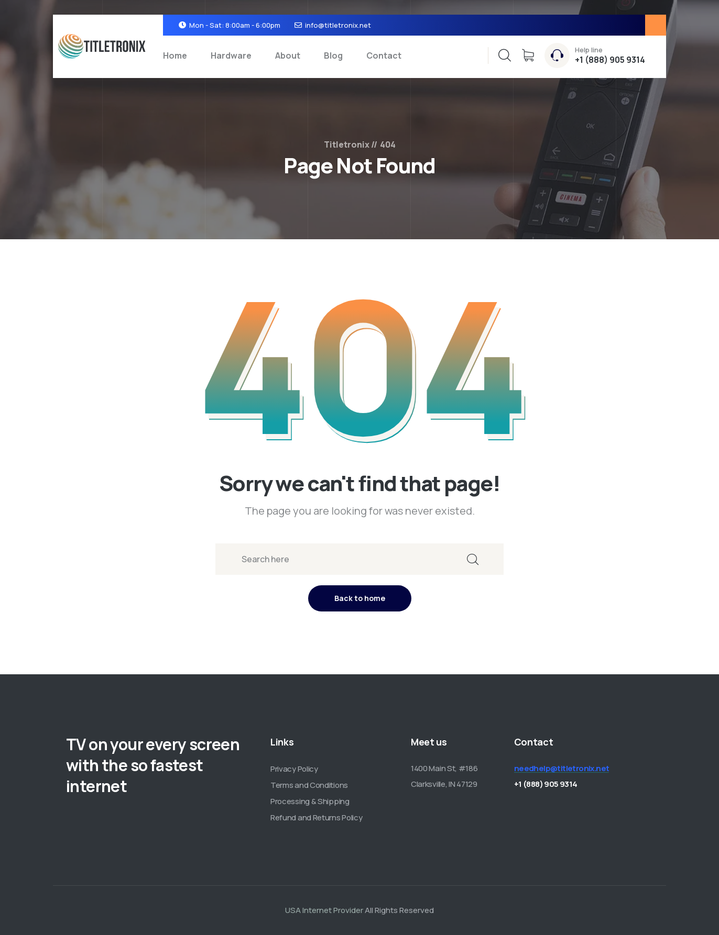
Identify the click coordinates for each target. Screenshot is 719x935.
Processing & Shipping (310, 801)
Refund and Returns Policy (316, 817)
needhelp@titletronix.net (561, 768)
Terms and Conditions (309, 785)
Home (175, 55)
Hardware (231, 55)
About (287, 55)
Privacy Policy (294, 768)
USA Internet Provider (324, 910)
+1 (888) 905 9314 (610, 59)
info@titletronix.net (338, 25)
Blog (333, 55)
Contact (383, 55)
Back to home (359, 598)
